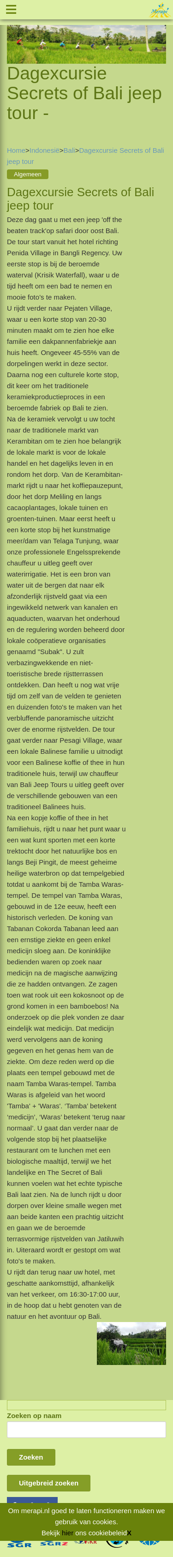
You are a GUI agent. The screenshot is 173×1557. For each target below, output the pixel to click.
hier (67, 1533)
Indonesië (45, 150)
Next (159, 33)
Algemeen (28, 174)
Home (16, 150)
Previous (14, 33)
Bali (69, 150)
